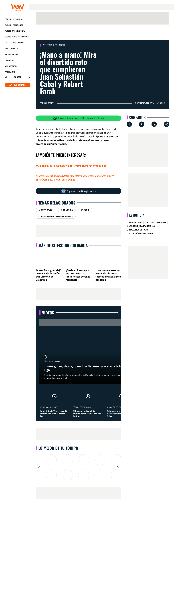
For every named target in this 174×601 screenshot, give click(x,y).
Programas (10, 72)
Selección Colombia (15, 42)
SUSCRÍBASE (17, 85)
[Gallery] (78, 467)
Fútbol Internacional (15, 31)
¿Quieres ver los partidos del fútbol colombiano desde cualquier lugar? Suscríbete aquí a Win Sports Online (75, 178)
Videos (48, 313)
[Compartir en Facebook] (129, 124)
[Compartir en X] (141, 124)
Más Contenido (11, 48)
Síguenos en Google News (78, 191)
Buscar (17, 77)
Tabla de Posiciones (14, 25)
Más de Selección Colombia (63, 245)
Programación (11, 54)
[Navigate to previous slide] (39, 467)
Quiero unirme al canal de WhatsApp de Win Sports (78, 118)
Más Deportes (11, 66)
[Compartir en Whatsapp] (154, 124)
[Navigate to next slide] (118, 467)
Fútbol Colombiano (13, 19)
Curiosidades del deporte (17, 37)
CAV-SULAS (9, 60)
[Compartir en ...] (166, 124)
